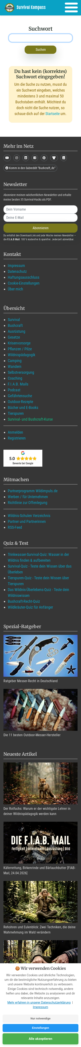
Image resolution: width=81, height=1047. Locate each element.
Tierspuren (16, 413)
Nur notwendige (40, 1018)
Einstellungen (40, 1027)
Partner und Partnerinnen (27, 521)
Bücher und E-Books (23, 407)
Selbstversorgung (21, 372)
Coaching (15, 378)
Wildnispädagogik (21, 354)
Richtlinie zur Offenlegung (27, 502)
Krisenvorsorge (19, 343)
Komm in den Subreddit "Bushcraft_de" (30, 168)
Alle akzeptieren (40, 1039)
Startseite (52, 113)
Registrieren (17, 438)
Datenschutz (17, 271)
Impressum (16, 265)
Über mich (15, 289)
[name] (40, 209)
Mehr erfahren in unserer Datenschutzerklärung (39, 1002)
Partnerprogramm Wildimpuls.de (32, 491)
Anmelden (15, 432)
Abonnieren (41, 228)
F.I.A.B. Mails (18, 384)
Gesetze (14, 337)
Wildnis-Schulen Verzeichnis (29, 515)
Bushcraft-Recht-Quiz (24, 601)
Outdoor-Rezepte (20, 401)
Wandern (14, 366)
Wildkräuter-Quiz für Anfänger (30, 607)
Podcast (14, 390)
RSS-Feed (15, 527)
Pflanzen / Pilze (20, 349)
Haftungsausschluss (23, 277)
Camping (15, 360)
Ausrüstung (16, 331)
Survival (14, 319)
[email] (40, 218)
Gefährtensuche (20, 395)
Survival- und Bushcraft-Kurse (30, 419)
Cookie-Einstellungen (24, 283)
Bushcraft (15, 325)
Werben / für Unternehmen (28, 496)
